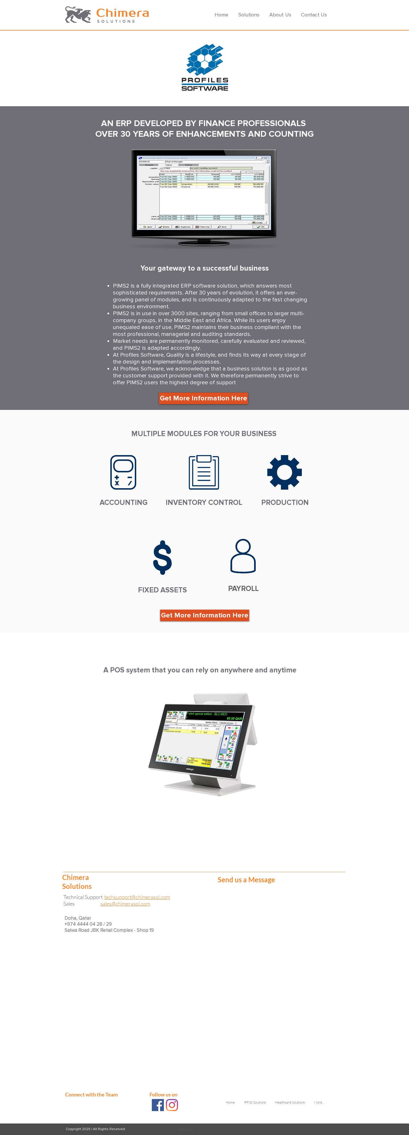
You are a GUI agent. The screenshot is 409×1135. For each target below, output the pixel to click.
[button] (249, 14)
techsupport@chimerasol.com (137, 897)
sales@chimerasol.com (125, 903)
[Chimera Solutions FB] (158, 1105)
